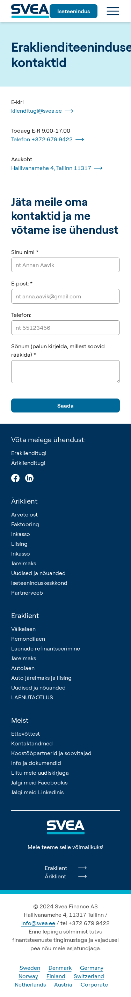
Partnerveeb (27, 592)
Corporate (94, 984)
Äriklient (24, 501)
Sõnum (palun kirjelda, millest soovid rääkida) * (58, 350)
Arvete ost (24, 514)
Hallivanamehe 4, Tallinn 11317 (56, 168)
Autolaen (23, 667)
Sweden (30, 967)
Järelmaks (23, 563)
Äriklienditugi (28, 462)
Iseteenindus (73, 11)
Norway (28, 976)
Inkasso (20, 533)
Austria (63, 984)
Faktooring (25, 524)
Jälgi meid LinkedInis (37, 792)
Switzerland (89, 976)
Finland (55, 976)
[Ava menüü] (113, 11)
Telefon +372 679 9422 (47, 139)
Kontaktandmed (32, 743)
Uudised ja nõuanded (38, 573)
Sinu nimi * (24, 251)
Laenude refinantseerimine (45, 648)
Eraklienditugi (28, 452)
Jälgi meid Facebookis (39, 782)
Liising (19, 543)
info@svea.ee (38, 923)
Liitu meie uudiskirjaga (40, 772)
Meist (20, 720)
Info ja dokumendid (36, 762)
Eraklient (25, 615)
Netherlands (30, 984)
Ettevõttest (25, 733)
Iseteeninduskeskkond (39, 582)
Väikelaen (23, 628)
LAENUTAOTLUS (32, 697)
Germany (91, 967)
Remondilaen (28, 638)
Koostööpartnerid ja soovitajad (51, 753)
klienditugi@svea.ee (42, 111)
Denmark (60, 967)
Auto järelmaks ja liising (41, 677)
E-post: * (21, 283)
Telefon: (21, 314)
